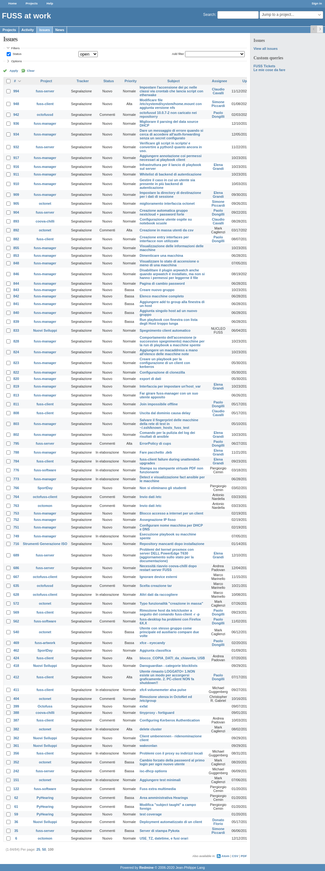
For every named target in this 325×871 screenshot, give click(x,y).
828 (16, 341)
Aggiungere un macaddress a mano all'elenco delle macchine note (169, 352)
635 (16, 586)
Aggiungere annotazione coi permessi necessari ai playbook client (171, 158)
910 (16, 184)
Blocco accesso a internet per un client (171, 513)
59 (16, 814)
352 (16, 762)
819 (16, 386)
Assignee (219, 81)
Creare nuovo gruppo (157, 290)
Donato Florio (218, 822)
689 (16, 555)
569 (16, 612)
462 (16, 650)
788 (16, 452)
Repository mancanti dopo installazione (172, 544)
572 (16, 603)
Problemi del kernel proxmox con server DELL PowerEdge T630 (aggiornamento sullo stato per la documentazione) (167, 555)
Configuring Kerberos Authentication (170, 720)
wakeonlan (148, 746)
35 (16, 831)
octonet (45, 203)
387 (16, 720)
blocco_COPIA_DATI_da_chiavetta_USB (172, 658)
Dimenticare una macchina (161, 255)
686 (16, 568)
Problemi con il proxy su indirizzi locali (171, 753)
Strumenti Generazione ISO (45, 544)
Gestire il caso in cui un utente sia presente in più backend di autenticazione (167, 183)
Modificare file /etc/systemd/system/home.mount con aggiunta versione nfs (171, 104)
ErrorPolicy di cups (155, 443)
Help (50, 3)
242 (16, 771)
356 (16, 753)
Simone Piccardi (218, 104)
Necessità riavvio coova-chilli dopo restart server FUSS (168, 568)
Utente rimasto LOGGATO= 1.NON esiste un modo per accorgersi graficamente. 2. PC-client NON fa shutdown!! (167, 677)
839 (16, 321)
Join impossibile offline (159, 404)
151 (16, 780)
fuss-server (45, 91)
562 (16, 621)
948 (16, 104)
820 (16, 379)
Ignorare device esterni (158, 577)
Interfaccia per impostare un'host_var (170, 386)
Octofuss (45, 706)
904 (16, 212)
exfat (144, 706)
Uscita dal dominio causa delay (165, 413)
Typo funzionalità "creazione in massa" (171, 603)
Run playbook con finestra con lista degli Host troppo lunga (168, 321)
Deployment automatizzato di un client (171, 822)
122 (16, 789)
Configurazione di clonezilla (162, 372)
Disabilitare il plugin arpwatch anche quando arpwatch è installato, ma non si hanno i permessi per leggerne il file (172, 274)
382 (16, 729)
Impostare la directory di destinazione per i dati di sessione (170, 194)
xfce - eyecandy (152, 643)
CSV (235, 856)
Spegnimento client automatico (165, 330)
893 (16, 221)
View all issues (266, 48)
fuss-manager (45, 123)
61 (16, 806)
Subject (173, 81)
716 (16, 544)
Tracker (82, 81)
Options (16, 61)
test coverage (151, 814)
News (59, 30)
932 (16, 147)
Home (12, 3)
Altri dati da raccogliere (159, 594)
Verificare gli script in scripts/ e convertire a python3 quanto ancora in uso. (171, 147)
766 (16, 488)
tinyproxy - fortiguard (157, 713)
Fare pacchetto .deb (156, 452)
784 (16, 461)
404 (16, 699)
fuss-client (45, 104)
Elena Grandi (218, 166)
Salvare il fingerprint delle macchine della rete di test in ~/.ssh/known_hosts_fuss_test (169, 423)
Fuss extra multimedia (158, 789)
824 (16, 352)
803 (16, 424)
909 (16, 194)
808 (16, 413)
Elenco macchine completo (162, 296)
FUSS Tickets (264, 66)
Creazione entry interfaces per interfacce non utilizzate (164, 239)
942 (16, 114)
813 (16, 395)
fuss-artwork (45, 643)
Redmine (146, 867)
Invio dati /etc (151, 497)
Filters (15, 48)
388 (16, 713)
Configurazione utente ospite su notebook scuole (166, 221)
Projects (32, 3)
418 (16, 666)
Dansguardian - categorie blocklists (168, 666)
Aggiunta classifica (155, 650)
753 (16, 513)
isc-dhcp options (153, 771)
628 (16, 594)
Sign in (317, 3)
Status (16, 54)
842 (16, 296)
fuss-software (45, 470)
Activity (28, 30)
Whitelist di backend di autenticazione (171, 174)
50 (44, 849)
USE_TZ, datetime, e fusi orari (164, 838)
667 (16, 577)
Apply (14, 70)
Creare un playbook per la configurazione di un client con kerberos (165, 363)
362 (16, 738)
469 (16, 643)
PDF (244, 856)
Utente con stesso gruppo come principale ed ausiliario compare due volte (169, 632)
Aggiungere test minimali (160, 780)
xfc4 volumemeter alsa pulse (163, 690)
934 (16, 134)
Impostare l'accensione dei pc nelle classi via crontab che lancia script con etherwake (171, 91)
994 (16, 91)
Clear (31, 70)
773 (16, 479)
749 (16, 536)
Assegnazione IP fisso (158, 520)
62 (16, 798)
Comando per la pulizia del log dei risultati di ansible (167, 434)
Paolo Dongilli (218, 114)
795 (16, 443)
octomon (45, 506)
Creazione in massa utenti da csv (167, 230)
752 (16, 520)
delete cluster (151, 729)
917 (16, 158)
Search (209, 14)
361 (16, 746)
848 (16, 263)
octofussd (45, 114)
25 (38, 849)
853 (16, 255)
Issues (44, 30)
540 (16, 632)
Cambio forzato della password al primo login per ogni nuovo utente (172, 762)
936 (16, 123)
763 (16, 506)
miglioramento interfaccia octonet (167, 203)
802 (16, 434)
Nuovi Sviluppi (45, 330)
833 (16, 330)
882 (16, 239)
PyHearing (44, 798)
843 (16, 290)
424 (16, 658)
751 (16, 527)
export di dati (150, 379)
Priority (131, 81)
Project (46, 81)
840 (16, 313)
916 (16, 167)
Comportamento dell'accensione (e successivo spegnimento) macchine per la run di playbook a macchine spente (172, 341)
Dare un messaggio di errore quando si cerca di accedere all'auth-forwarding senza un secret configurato (171, 134)
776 (16, 470)
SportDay (45, 488)
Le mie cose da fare (269, 70)
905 (16, 203)
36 (16, 822)
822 (16, 372)
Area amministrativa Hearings (164, 798)
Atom (225, 856)
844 (16, 283)
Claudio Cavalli (218, 91)
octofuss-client (45, 497)
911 (16, 174)
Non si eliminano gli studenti (163, 488)
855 (16, 248)
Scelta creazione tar (156, 586)
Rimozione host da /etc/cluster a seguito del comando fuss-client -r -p (170, 612)
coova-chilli (45, 221)
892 (16, 230)
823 (16, 363)
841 (16, 304)
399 (16, 706)
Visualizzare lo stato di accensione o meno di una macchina (169, 263)
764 (16, 497)
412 (16, 677)
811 (16, 404)
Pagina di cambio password (162, 283)
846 (16, 274)
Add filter (178, 54)
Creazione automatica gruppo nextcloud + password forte (164, 212)
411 (16, 690)
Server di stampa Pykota (159, 831)
